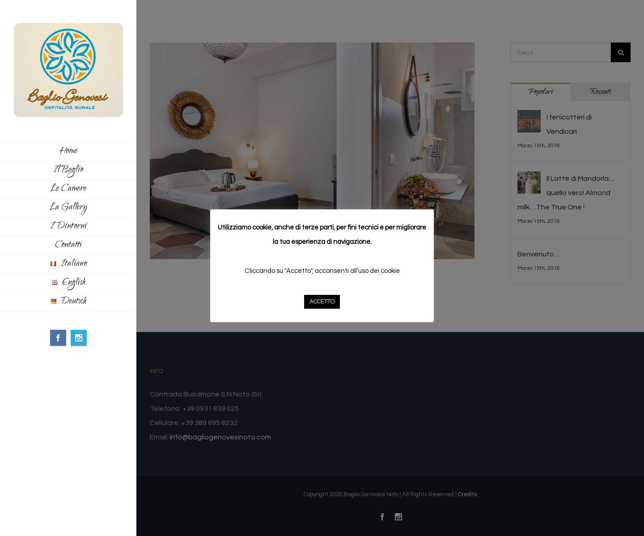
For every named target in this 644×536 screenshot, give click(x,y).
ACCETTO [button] (322, 301)
